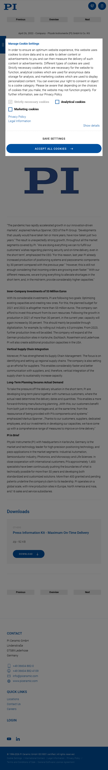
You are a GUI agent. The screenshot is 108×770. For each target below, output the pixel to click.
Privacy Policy (17, 116)
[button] (53, 148)
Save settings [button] (54, 138)
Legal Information (19, 121)
